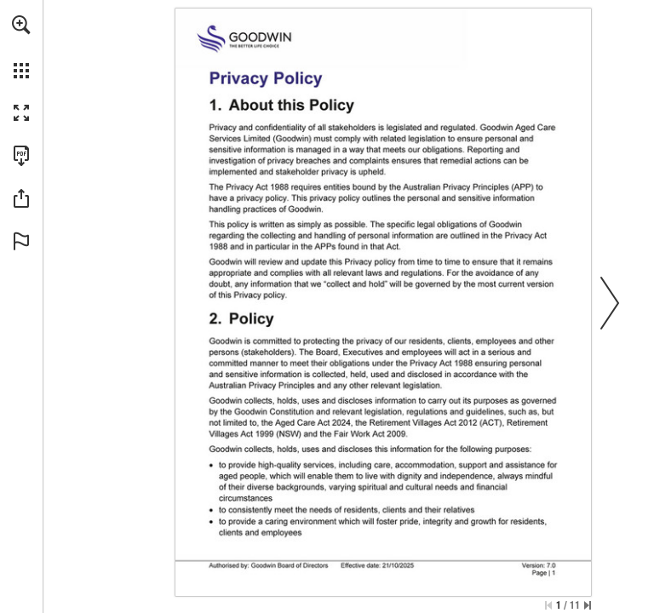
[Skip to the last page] (587, 605)
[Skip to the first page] (548, 605)
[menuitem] (21, 47)
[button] (21, 24)
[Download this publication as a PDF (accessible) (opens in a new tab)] (21, 156)
